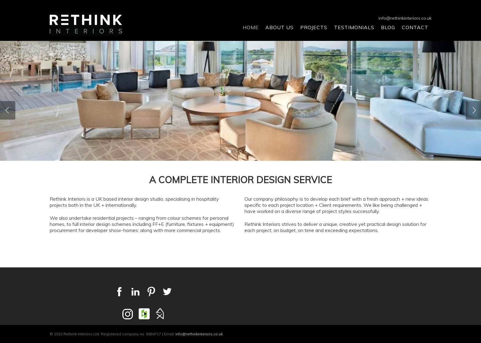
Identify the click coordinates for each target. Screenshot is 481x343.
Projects (313, 27)
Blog (388, 27)
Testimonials (354, 27)
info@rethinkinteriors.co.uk (405, 18)
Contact (415, 27)
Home (251, 27)
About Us (279, 27)
